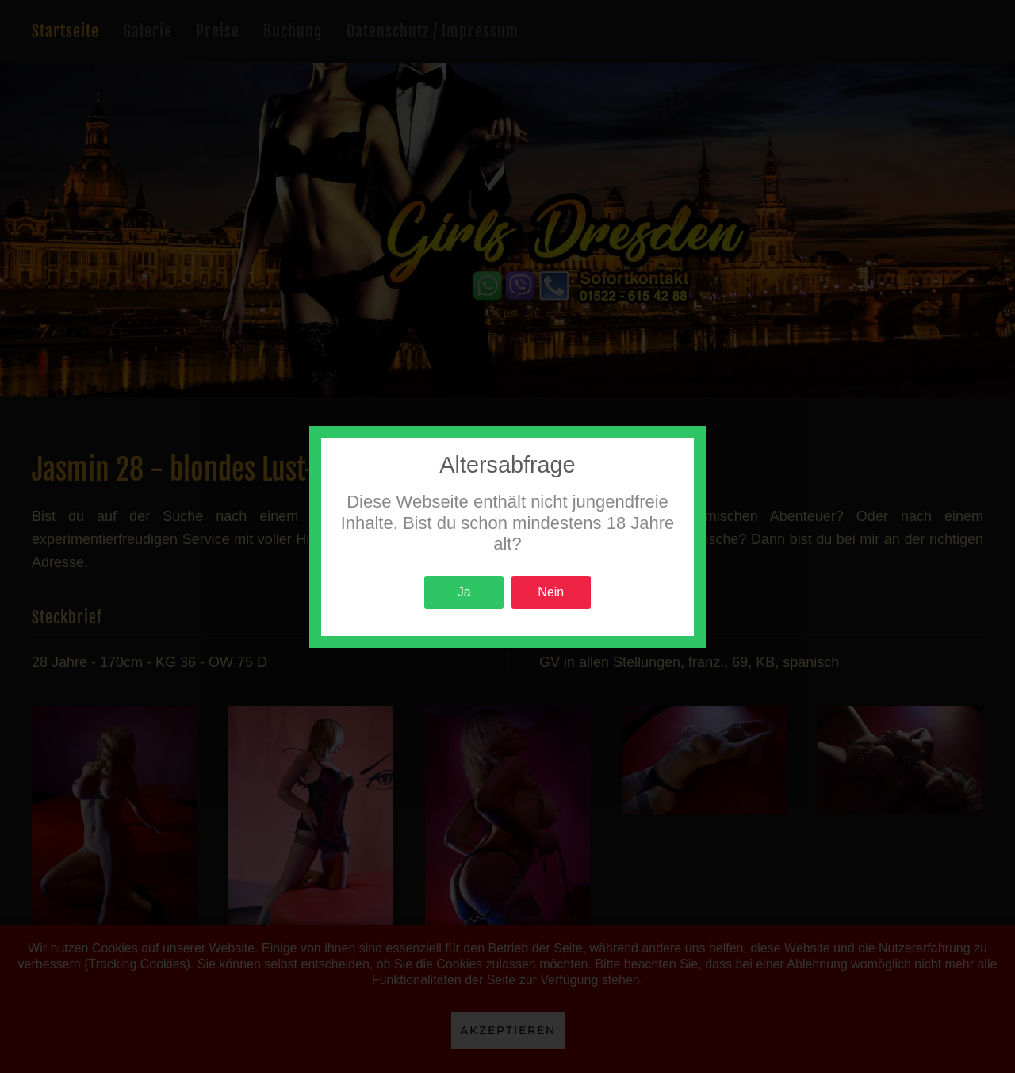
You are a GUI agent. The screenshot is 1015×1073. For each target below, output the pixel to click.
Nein (551, 592)
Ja (464, 592)
